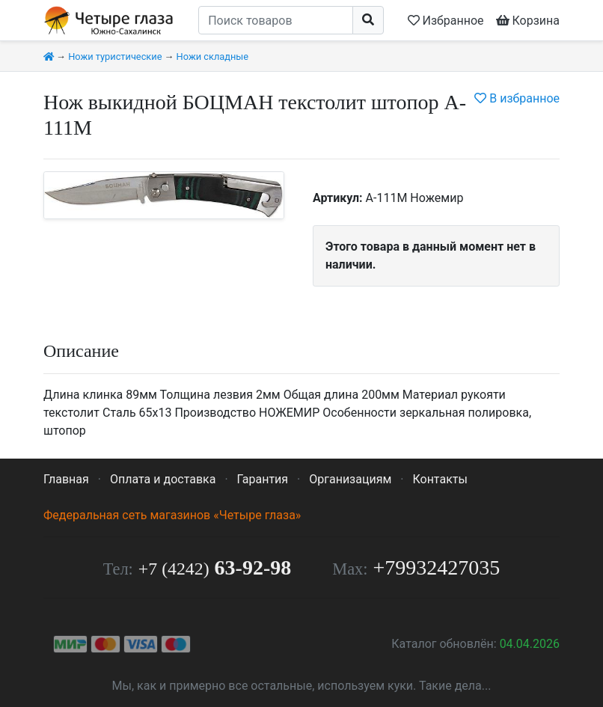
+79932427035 (437, 567)
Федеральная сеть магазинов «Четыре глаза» (172, 515)
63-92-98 (214, 567)
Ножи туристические (115, 56)
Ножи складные (212, 56)
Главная (66, 479)
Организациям (350, 479)
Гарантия (263, 479)
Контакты (439, 479)
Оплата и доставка (162, 479)
